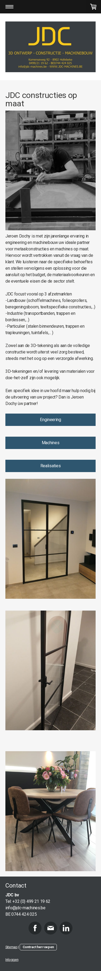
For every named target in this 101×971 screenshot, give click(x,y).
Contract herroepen (38, 947)
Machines (50, 442)
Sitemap (11, 947)
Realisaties (50, 465)
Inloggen (11, 960)
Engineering (50, 419)
